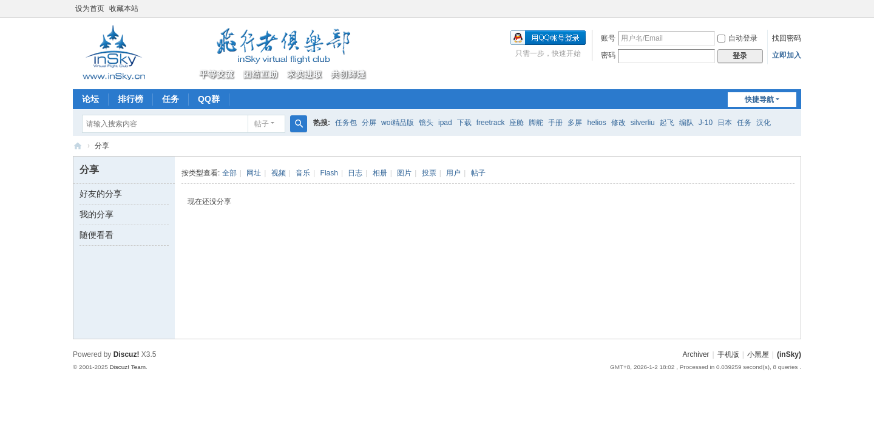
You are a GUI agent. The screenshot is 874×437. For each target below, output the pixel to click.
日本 (724, 122)
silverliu (643, 122)
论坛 (90, 99)
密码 (608, 55)
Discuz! (126, 354)
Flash (329, 173)
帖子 (261, 124)
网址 (253, 173)
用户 (453, 173)
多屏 (574, 122)
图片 (404, 173)
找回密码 (786, 38)
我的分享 (96, 214)
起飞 (667, 122)
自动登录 (737, 38)
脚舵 (536, 122)
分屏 (369, 122)
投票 (429, 173)
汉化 (763, 122)
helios (596, 122)
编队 (686, 122)
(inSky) (78, 146)
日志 (355, 173)
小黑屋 (758, 354)
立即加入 (786, 55)
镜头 (426, 122)
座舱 (516, 122)
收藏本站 (123, 8)
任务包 (346, 122)
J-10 (706, 122)
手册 (555, 122)
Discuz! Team (127, 367)
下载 (464, 122)
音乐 (303, 173)
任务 (170, 99)
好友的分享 (101, 193)
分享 (102, 145)
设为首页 (89, 8)
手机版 (728, 354)
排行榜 (130, 99)
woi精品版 (397, 122)
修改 (618, 122)
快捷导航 (759, 99)
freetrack (490, 122)
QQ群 (209, 99)
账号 (608, 38)
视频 (278, 173)
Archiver (696, 354)
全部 (229, 173)
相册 (380, 173)
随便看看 (96, 235)
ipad (445, 122)
